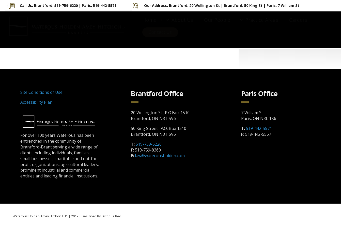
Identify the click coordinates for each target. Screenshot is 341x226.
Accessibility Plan (36, 102)
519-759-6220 (149, 144)
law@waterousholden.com (160, 155)
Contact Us (160, 37)
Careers (298, 24)
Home (149, 24)
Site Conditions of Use (41, 92)
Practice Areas (261, 24)
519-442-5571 (259, 128)
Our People (217, 24)
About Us (182, 24)
